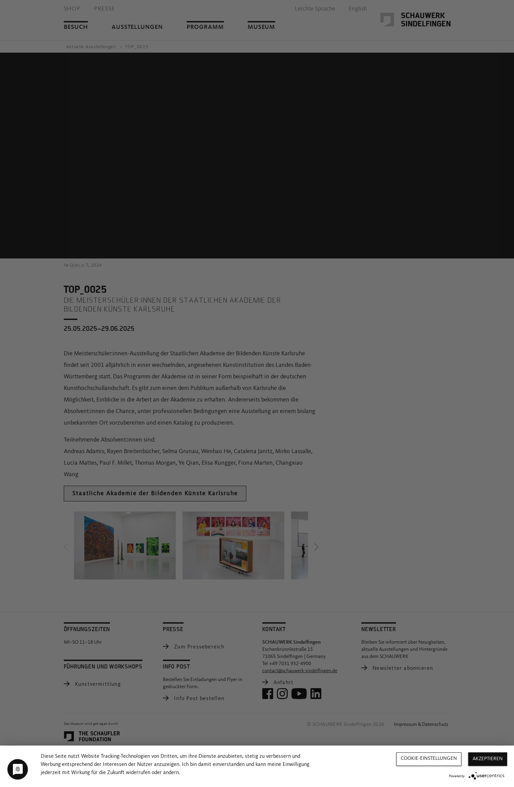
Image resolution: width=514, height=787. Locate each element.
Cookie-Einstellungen (429, 758)
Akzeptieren (488, 759)
